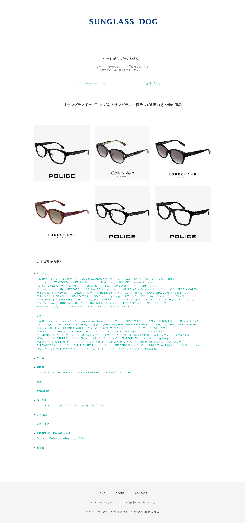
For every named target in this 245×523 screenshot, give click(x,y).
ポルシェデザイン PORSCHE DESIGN (59, 331)
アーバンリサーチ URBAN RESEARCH (59, 289)
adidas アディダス (144, 282)
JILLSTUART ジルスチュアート (55, 299)
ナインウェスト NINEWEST (53, 292)
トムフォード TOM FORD (52, 282)
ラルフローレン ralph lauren (53, 341)
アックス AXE (45, 405)
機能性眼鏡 (150, 348)
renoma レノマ (45, 324)
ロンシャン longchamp (107, 296)
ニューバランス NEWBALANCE (106, 328)
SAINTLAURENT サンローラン (91, 345)
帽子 (39, 381)
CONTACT (141, 493)
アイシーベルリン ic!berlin (89, 341)
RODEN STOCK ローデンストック (78, 324)
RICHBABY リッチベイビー (124, 331)
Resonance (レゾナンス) (51, 306)
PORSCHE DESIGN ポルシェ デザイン (59, 286)
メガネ (40, 315)
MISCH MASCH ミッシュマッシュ (56, 335)
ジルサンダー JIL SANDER (52, 338)
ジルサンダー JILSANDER (52, 296)
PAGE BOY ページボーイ (139, 279)
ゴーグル (42, 400)
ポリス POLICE (120, 282)
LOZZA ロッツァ (82, 292)
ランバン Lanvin (46, 303)
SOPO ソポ (174, 341)
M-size (53, 438)
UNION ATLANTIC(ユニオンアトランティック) (174, 345)
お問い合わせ (153, 83)
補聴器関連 (43, 391)
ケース (40, 358)
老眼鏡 (40, 367)
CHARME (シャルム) (98, 286)
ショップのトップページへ (91, 83)
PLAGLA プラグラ (132, 303)
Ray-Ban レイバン (47, 279)
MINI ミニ (109, 299)
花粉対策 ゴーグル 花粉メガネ (54, 433)
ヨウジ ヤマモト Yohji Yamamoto (56, 348)
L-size (65, 438)
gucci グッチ (69, 279)
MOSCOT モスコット (92, 348)
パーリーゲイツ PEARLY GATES (178, 289)
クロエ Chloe (80, 338)
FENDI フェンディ (88, 299)
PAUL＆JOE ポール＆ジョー (102, 289)
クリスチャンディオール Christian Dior (126, 335)
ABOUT (120, 493)
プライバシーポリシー (102, 502)
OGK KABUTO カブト (72, 303)
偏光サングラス (80, 296)
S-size (40, 438)
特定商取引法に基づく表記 (140, 502)
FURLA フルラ (133, 321)
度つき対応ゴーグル (93, 405)
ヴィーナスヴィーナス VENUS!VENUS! (175, 324)
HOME (101, 493)
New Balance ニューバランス (167, 296)
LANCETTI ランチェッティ (124, 348)
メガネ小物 (43, 424)
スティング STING (135, 296)
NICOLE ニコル (159, 328)
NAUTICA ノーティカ (159, 303)
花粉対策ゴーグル (67, 405)
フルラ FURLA (166, 279)
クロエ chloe (99, 282)
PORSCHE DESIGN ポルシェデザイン (99, 372)
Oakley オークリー (191, 321)
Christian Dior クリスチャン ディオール (120, 292)
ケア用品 (42, 414)
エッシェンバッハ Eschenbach (54, 372)
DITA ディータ (137, 328)
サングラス (43, 273)
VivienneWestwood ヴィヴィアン (101, 279)
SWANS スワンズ (189, 299)
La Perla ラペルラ (129, 299)
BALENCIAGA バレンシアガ (53, 345)
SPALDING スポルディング (138, 289)
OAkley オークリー (126, 286)
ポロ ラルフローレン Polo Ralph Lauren (60, 328)
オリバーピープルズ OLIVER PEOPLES (115, 338)
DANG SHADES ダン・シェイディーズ (169, 292)
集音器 (40, 447)
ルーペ (129, 372)
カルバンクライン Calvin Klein (115, 306)
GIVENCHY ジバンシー (103, 303)
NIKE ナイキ (80, 282)
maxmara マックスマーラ (159, 299)
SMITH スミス (149, 286)
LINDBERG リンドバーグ (128, 345)
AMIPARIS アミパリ (152, 341)
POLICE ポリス (94, 331)
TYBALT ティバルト (81, 306)
